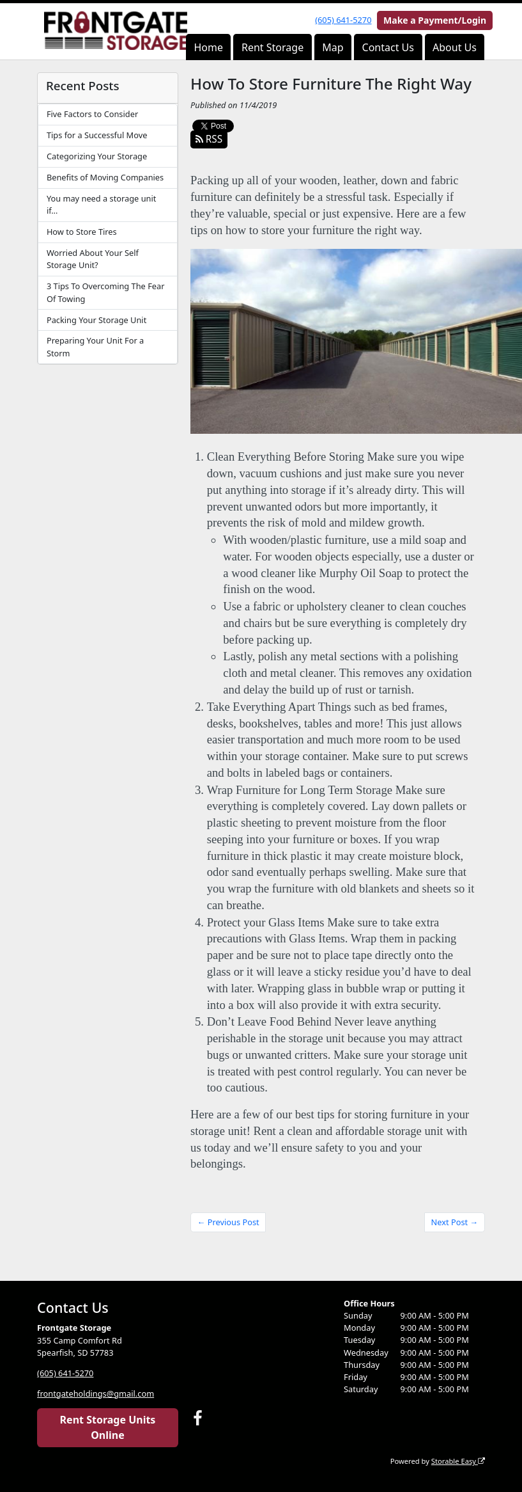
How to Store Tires (82, 231)
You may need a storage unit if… (101, 204)
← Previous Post (228, 1222)
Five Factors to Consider (92, 114)
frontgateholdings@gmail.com (95, 1393)
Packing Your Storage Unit (96, 320)
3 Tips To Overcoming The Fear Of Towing (106, 292)
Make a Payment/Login (434, 20)
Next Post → (455, 1222)
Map (332, 47)
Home (208, 47)
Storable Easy (458, 1461)
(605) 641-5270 (343, 20)
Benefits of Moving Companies (105, 177)
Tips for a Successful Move (97, 135)
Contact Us (388, 47)
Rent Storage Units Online (108, 1427)
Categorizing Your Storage (97, 156)
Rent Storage (272, 47)
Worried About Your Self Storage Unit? (93, 259)
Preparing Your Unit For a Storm (95, 346)
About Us (455, 47)
